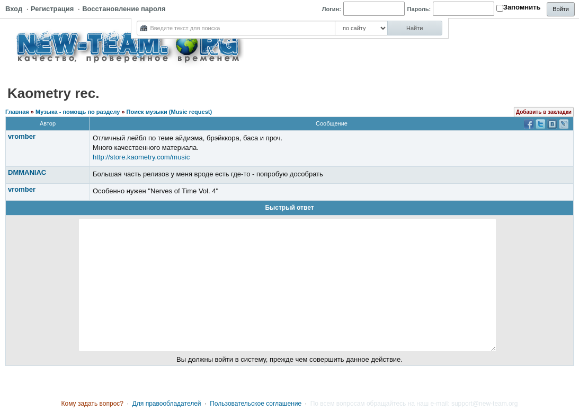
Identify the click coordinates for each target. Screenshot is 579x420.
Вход (13, 9)
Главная (17, 112)
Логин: (331, 9)
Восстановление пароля (123, 9)
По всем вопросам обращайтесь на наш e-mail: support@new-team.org (414, 403)
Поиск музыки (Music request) (169, 112)
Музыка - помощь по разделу (77, 112)
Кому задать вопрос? (92, 403)
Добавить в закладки (544, 112)
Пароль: (419, 9)
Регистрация (52, 9)
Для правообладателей (166, 403)
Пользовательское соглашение (255, 403)
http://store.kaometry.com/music (141, 157)
